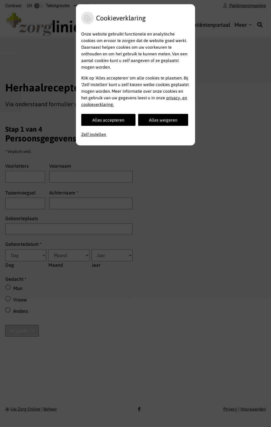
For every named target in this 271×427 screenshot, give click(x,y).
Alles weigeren (163, 120)
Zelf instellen (93, 134)
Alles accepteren (108, 120)
